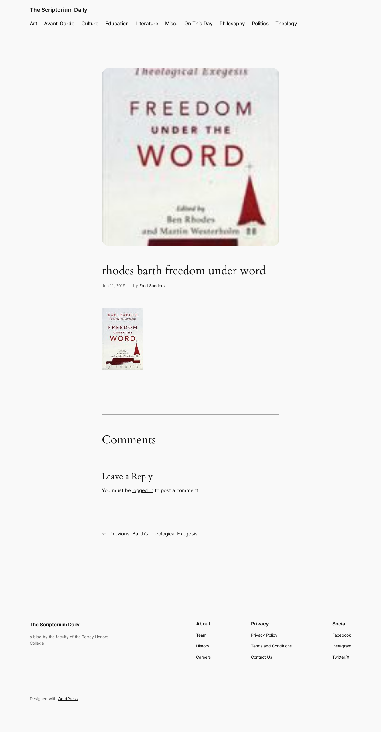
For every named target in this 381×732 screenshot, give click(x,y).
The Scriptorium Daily (58, 9)
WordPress (68, 698)
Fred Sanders (152, 285)
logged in (142, 490)
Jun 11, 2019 (113, 285)
